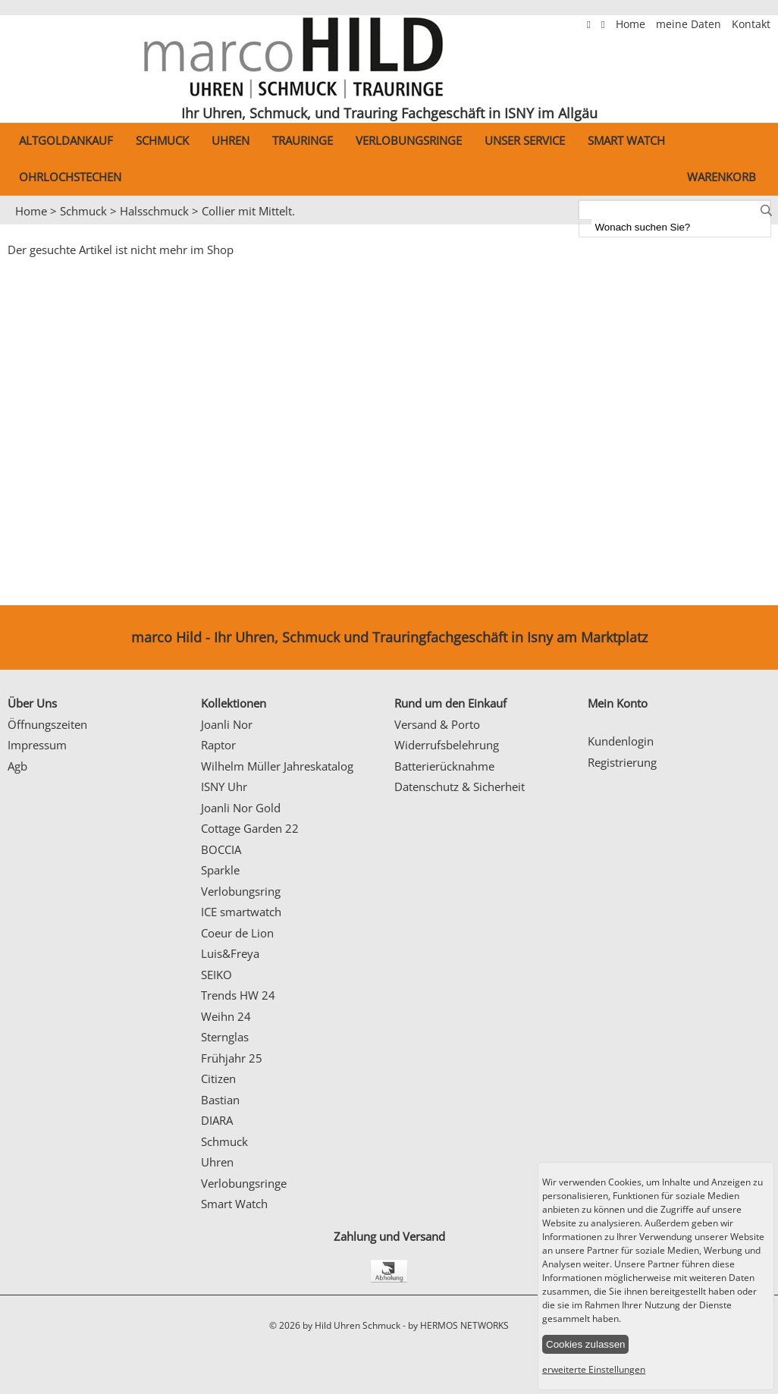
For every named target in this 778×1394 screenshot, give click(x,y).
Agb (17, 766)
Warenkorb (721, 176)
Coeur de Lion (237, 932)
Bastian (220, 1099)
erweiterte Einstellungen (593, 1369)
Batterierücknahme (444, 766)
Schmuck (162, 140)
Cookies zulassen (585, 1344)
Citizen (218, 1078)
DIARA (217, 1120)
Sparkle (220, 870)
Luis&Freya (230, 953)
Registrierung (622, 762)
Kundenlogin (621, 741)
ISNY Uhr (224, 786)
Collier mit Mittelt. (248, 210)
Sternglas (225, 1036)
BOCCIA (221, 849)
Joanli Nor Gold (241, 807)
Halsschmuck (154, 210)
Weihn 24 (226, 1016)
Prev (20, 225)
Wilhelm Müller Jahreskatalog (277, 766)
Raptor (218, 744)
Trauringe (302, 140)
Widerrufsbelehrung (446, 744)
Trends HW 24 (238, 995)
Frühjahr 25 (231, 1058)
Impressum (37, 744)
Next (759, 225)
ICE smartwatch (241, 911)
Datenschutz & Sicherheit (459, 786)
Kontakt (751, 24)
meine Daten (690, 24)
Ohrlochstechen (70, 176)
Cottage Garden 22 (250, 828)
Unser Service (525, 140)
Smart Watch (626, 140)
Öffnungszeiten (47, 724)
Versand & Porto (437, 724)
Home (632, 24)
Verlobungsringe (409, 140)
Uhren (230, 140)
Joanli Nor (227, 724)
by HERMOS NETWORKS (458, 1325)
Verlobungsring (241, 891)
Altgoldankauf (66, 140)
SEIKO (216, 974)
